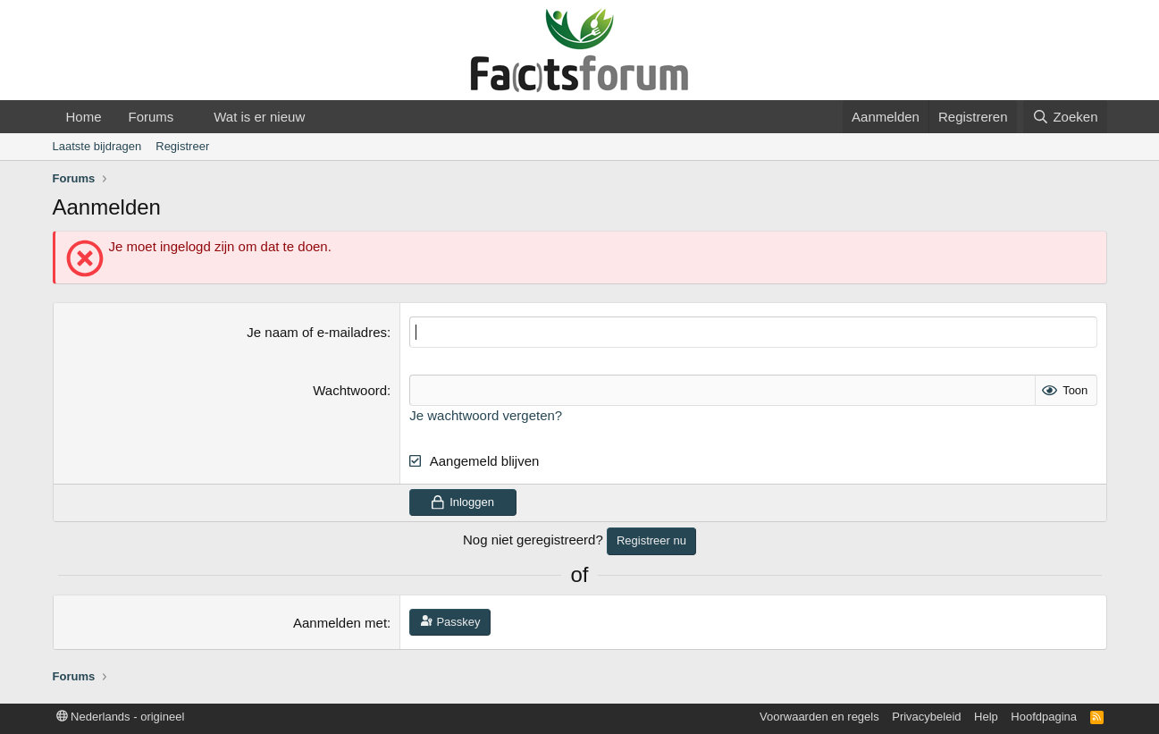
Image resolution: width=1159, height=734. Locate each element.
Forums (151, 116)
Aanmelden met (340, 622)
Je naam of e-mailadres (317, 332)
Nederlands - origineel (120, 716)
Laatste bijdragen (97, 146)
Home (84, 116)
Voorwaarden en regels (819, 716)
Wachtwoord (350, 390)
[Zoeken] (1065, 116)
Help (986, 716)
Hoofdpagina (1044, 716)
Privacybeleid (926, 716)
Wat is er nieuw (259, 116)
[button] (187, 116)
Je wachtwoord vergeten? (485, 415)
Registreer (182, 146)
